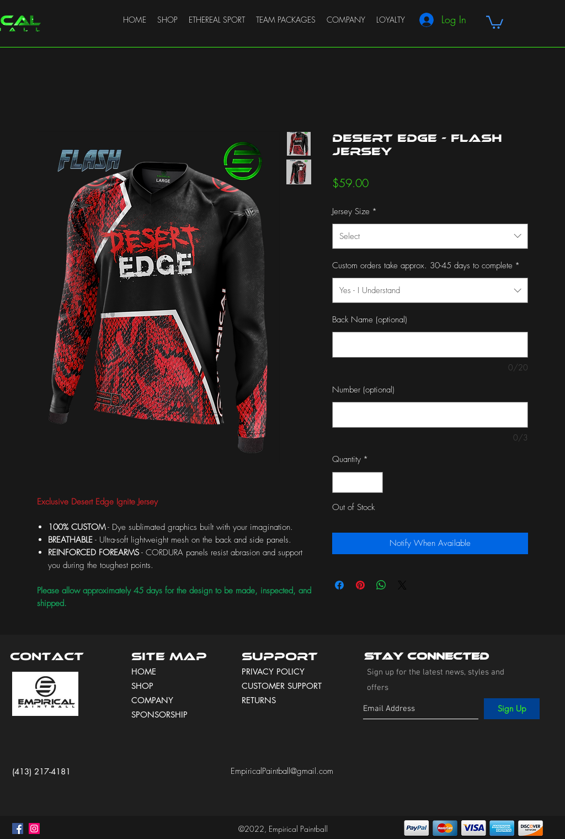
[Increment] (374, 482)
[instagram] (34, 828)
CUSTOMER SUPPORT (282, 686)
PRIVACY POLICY (274, 671)
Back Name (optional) (369, 319)
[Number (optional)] (430, 415)
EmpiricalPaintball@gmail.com (282, 771)
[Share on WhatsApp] (381, 585)
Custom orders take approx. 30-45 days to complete (426, 265)
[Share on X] (402, 585)
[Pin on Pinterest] (360, 585)
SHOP (142, 686)
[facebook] (17, 828)
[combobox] (430, 236)
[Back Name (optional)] (430, 345)
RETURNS (259, 700)
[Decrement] (341, 482)
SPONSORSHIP (159, 714)
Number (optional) (363, 389)
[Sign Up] (512, 708)
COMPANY (152, 700)
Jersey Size (354, 211)
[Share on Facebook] (339, 585)
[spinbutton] (358, 482)
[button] (494, 21)
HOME (143, 671)
